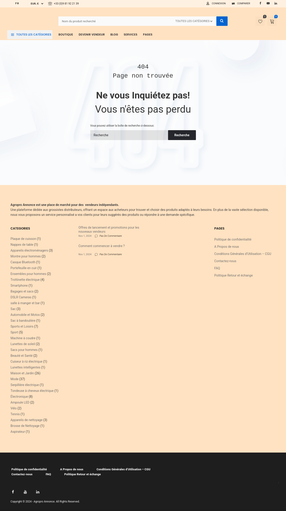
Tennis (15, 414)
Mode (15, 379)
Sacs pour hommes (24, 350)
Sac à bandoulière (23, 320)
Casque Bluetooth (23, 262)
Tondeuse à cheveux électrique (32, 391)
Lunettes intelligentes (25, 367)
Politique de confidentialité (232, 239)
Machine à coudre (23, 338)
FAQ (217, 268)
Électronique (19, 396)
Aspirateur (18, 431)
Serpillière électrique (25, 385)
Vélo (14, 408)
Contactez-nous (225, 261)
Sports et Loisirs (22, 326)
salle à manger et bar (25, 303)
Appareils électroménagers (29, 250)
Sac (13, 309)
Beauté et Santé (22, 355)
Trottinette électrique (25, 279)
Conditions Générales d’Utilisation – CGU (242, 254)
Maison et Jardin (22, 373)
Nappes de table (22, 244)
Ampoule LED (20, 402)
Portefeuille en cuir (24, 268)
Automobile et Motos (25, 315)
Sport (14, 332)
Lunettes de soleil (23, 344)
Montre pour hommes (26, 256)
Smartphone (19, 285)
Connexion (219, 3)
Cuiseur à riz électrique (26, 361)
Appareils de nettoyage (26, 420)
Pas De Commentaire (111, 235)
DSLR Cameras (21, 297)
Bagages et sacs (22, 291)
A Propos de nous (226, 246)
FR (17, 3)
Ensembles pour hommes (28, 274)
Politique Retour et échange (233, 275)
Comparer (243, 3)
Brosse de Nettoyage (25, 426)
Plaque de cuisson (23, 239)
